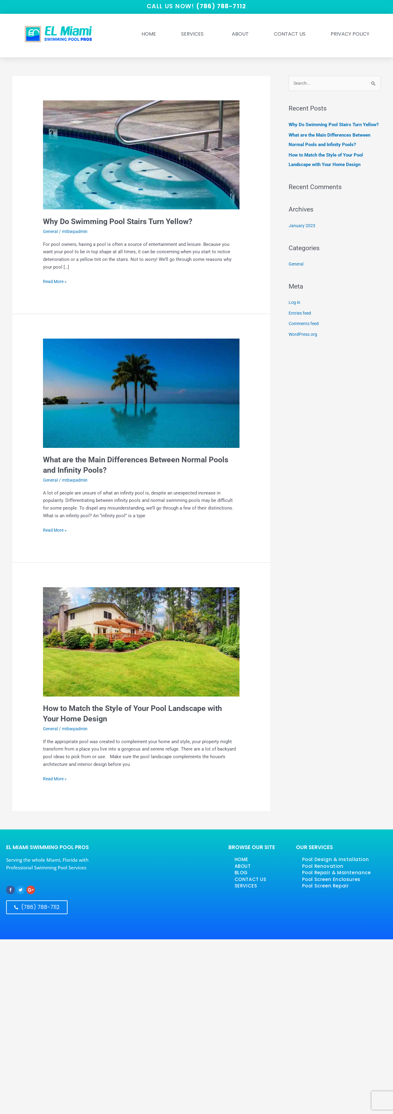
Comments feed (305, 322)
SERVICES (194, 34)
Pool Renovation (323, 866)
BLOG (241, 873)
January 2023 (302, 225)
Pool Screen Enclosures (331, 879)
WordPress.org (304, 333)
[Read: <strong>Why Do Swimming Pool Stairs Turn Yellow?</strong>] (141, 155)
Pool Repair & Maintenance (336, 873)
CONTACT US (251, 879)
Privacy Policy (350, 34)
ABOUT (240, 34)
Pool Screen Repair (325, 886)
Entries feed (301, 312)
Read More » (55, 281)
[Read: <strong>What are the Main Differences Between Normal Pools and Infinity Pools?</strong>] (141, 393)
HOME (149, 34)
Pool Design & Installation (335, 859)
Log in (295, 302)
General (51, 232)
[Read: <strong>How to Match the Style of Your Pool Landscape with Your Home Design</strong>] (141, 642)
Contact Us (289, 34)
